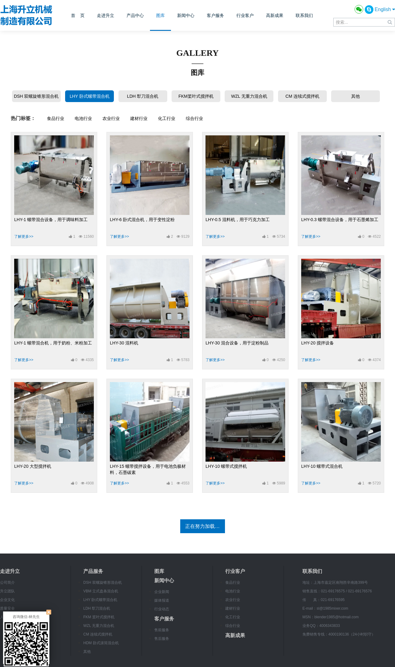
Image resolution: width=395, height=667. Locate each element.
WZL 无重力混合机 (249, 96)
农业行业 (111, 118)
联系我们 (304, 15)
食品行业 (55, 118)
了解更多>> (23, 236)
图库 (160, 15)
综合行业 (194, 118)
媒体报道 (161, 600)
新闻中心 (185, 15)
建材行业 (139, 118)
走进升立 (105, 15)
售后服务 (161, 638)
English (385, 9)
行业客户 (245, 15)
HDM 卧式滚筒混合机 (101, 643)
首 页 (78, 15)
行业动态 (161, 609)
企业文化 (7, 600)
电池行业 (83, 118)
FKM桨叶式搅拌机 (196, 96)
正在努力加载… (202, 526)
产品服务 (93, 571)
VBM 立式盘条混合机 (100, 591)
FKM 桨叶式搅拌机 (98, 617)
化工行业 (166, 118)
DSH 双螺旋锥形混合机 (36, 96)
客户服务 (215, 15)
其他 (355, 96)
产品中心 (135, 15)
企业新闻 (161, 592)
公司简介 (7, 582)
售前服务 (161, 630)
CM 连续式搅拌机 (302, 96)
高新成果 (274, 15)
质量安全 (7, 608)
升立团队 (7, 591)
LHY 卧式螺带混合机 (90, 96)
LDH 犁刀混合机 (143, 96)
